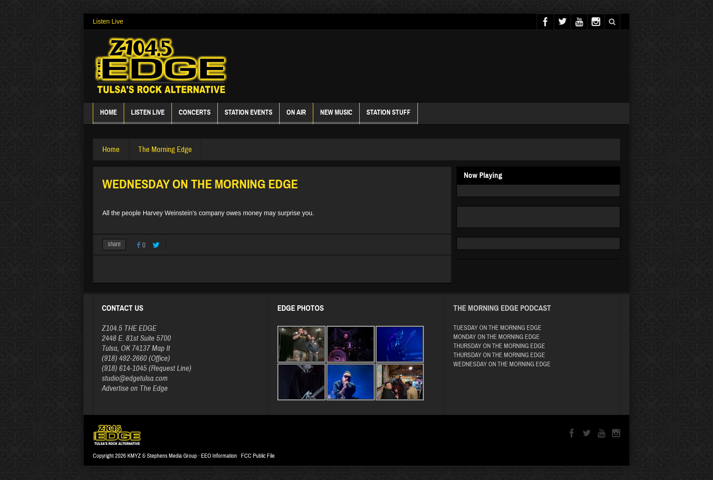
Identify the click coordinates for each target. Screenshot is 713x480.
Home (108, 116)
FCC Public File (258, 456)
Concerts (194, 116)
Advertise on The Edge (135, 388)
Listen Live (108, 21)
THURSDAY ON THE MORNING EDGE (499, 346)
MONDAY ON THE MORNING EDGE (496, 337)
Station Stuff (388, 116)
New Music (336, 116)
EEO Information (219, 456)
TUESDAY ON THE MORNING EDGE (497, 328)
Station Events (248, 116)
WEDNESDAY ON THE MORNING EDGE (502, 364)
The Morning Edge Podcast (502, 308)
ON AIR (296, 116)
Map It (161, 348)
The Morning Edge (165, 149)
